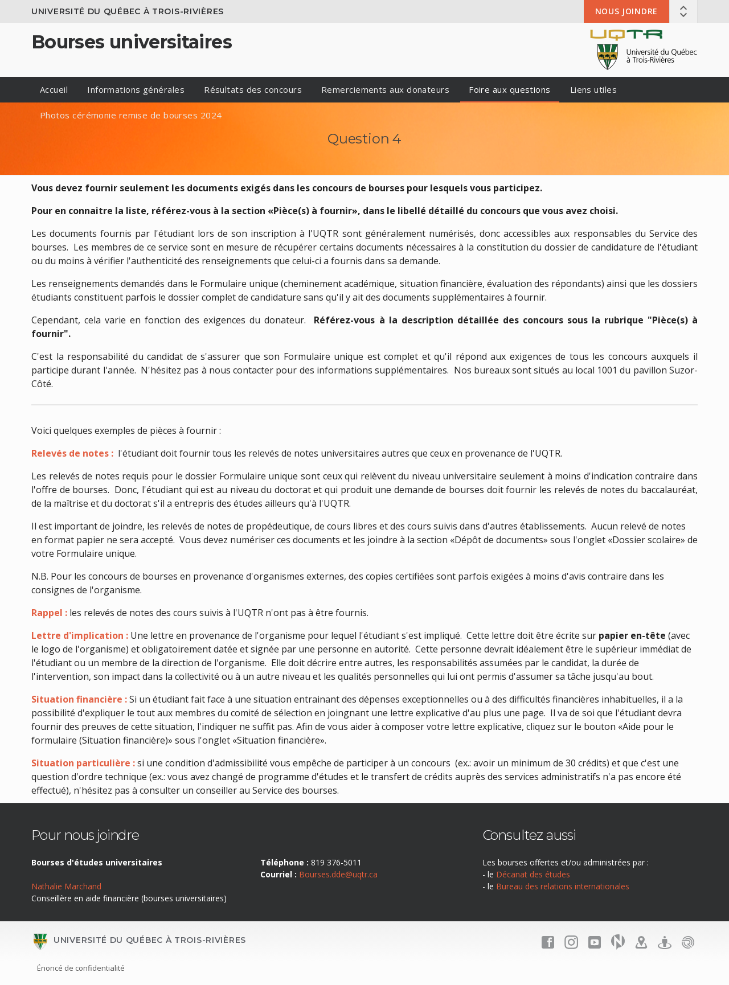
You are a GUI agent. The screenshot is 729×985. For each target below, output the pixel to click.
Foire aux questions (510, 89)
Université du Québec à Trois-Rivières (127, 11)
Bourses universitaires (131, 42)
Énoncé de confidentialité (81, 968)
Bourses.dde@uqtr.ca (338, 874)
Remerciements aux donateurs (385, 89)
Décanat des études (533, 874)
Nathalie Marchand (66, 886)
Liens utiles (593, 89)
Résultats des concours (253, 89)
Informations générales (136, 89)
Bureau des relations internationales (562, 886)
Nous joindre (626, 11)
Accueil (54, 89)
